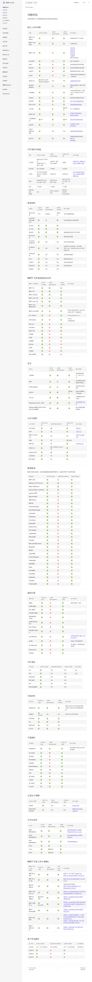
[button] (19, 7)
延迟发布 (72, 52)
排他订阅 (72, 50)
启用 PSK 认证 (80, 443)
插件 (76, 673)
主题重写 (72, 55)
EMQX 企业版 (8, 2)
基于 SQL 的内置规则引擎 (77, 101)
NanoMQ (72, 140)
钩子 (76, 670)
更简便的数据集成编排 (76, 104)
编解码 (72, 85)
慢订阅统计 (73, 126)
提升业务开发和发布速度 (76, 119)
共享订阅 (72, 48)
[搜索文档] (31, 2)
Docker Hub (75, 805)
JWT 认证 (78, 431)
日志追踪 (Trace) (74, 124)
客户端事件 (74, 644)
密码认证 (78, 428)
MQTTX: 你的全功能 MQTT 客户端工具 (73, 875)
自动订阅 (72, 53)
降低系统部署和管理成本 (76, 131)
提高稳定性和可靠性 (75, 81)
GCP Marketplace (72, 841)
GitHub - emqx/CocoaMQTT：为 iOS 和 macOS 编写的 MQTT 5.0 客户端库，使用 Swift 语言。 (74, 916)
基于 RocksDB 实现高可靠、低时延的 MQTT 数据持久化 (79, 174)
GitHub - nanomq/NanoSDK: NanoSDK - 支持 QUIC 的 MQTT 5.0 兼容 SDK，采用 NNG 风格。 (74, 904)
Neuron (72, 138)
